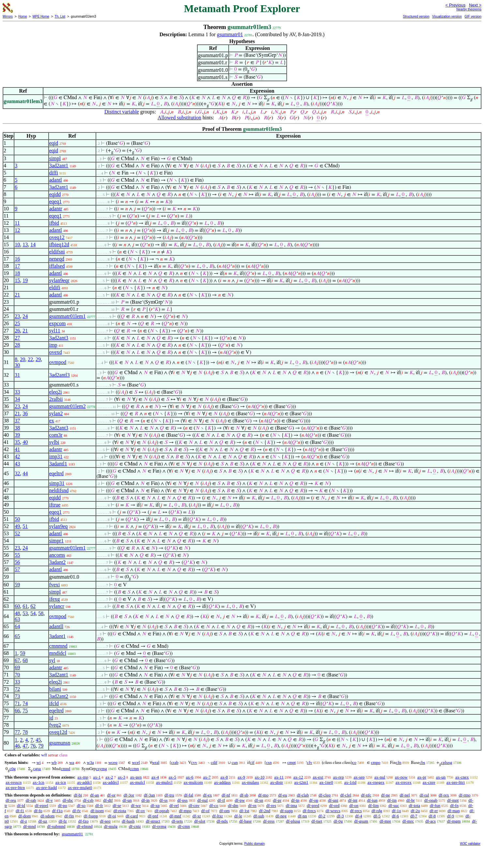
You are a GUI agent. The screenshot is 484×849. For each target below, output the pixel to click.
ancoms (57, 555)
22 (30, 359)
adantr (55, 208)
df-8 (432, 815)
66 (17, 710)
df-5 (377, 815)
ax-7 (207, 777)
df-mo (263, 795)
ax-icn (60, 782)
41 (17, 449)
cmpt (291, 762)
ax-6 (189, 777)
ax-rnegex (376, 782)
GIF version (472, 16)
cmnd (65, 768)
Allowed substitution (179, 117)
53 (25, 613)
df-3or (129, 795)
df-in (145, 800)
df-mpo (185, 810)
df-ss (163, 800)
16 (17, 259)
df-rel (174, 805)
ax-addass (222, 782)
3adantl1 (58, 463)
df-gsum (361, 821)
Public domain (254, 843)
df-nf (226, 795)
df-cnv (194, 805)
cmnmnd (58, 646)
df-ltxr (217, 815)
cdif (214, 762)
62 (33, 606)
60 (17, 606)
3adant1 (57, 636)
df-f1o (57, 810)
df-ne (385, 795)
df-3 (340, 815)
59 (17, 584)
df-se (117, 805)
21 (17, 294)
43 (17, 463)
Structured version (416, 16)
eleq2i (55, 392)
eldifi (54, 287)
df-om (224, 810)
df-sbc (68, 800)
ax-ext (318, 777)
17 (17, 266)
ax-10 (260, 777)
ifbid (54, 223)
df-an (94, 795)
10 (17, 244)
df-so (81, 805)
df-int (352, 800)
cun (235, 762)
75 (25, 710)
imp (53, 345)
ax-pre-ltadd (46, 787)
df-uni (333, 800)
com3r (56, 435)
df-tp (295, 800)
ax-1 (97, 777)
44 (25, 473)
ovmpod (57, 362)
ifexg (54, 599)
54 (33, 613)
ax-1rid (350, 782)
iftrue (55, 505)
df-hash (128, 821)
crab (174, 762)
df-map (453, 810)
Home (22, 16)
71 (17, 703)
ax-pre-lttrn (15, 787)
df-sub (258, 815)
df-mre (385, 821)
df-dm (233, 805)
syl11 (54, 330)
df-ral (424, 795)
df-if (221, 800)
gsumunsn (59, 743)
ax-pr (421, 777)
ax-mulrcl (164, 782)
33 (17, 392)
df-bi (78, 795)
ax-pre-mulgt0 (80, 787)
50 (17, 519)
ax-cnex (462, 777)
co (354, 762)
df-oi (112, 815)
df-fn (454, 805)
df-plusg (293, 821)
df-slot (199, 821)
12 (17, 230)
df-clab (303, 795)
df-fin (69, 815)
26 (17, 330)
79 (40, 746)
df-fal (188, 795)
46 (17, 746)
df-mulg (110, 826)
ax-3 (121, 777)
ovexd (55, 352)
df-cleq (325, 795)
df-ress (269, 821)
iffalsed (57, 266)
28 (17, 345)
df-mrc (408, 821)
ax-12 (298, 777)
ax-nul (379, 777)
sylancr (56, 606)
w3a (90, 762)
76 (33, 746)
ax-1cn (38, 782)
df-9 (450, 815)
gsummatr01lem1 (67, 316)
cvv (194, 762)
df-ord (334, 805)
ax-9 (241, 777)
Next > (475, 5)
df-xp (154, 805)
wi (39, 762)
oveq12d (58, 732)
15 (17, 280)
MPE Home (41, 16)
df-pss (182, 800)
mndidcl (57, 653)
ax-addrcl (111, 782)
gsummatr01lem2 (67, 406)
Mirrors (8, 16)
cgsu (37, 768)
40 (25, 442)
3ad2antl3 (59, 375)
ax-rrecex (404, 782)
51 (25, 526)
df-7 (413, 815)
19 (25, 280)
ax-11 (279, 777)
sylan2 (56, 413)
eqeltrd (56, 473)
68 (25, 660)
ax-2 (109, 777)
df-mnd (29, 826)
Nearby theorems (468, 9)
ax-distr (276, 782)
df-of (205, 810)
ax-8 (224, 777)
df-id (21, 805)
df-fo (38, 810)
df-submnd (56, 826)
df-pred (313, 805)
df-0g (338, 821)
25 (17, 323)
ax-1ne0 (326, 782)
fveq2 (55, 725)
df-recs (356, 810)
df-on (353, 805)
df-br (410, 800)
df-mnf (175, 815)
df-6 (395, 815)
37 (17, 420)
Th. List (60, 16)
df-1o (396, 810)
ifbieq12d (59, 244)
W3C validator (470, 843)
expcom (57, 323)
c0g (12, 768)
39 (17, 435)
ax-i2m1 (301, 782)
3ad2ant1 (58, 165)
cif (252, 762)
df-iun (372, 800)
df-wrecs (332, 810)
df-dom (24, 815)
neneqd (56, 259)
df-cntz (135, 826)
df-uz (42, 821)
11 (17, 223)
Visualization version (447, 16)
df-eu (282, 795)
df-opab (430, 800)
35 (17, 442)
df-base (245, 821)
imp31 (56, 456)
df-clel (345, 795)
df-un (127, 800)
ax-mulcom (193, 782)
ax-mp (83, 777)
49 (17, 526)
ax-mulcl (137, 782)
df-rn (252, 805)
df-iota (414, 805)
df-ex (207, 795)
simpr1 (56, 540)
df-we (136, 805)
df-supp (286, 810)
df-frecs (309, 810)
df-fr (99, 805)
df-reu (11, 800)
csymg (101, 768)
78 (25, 732)
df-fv (76, 810)
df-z (23, 821)
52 (17, 533)
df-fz (63, 821)
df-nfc (366, 795)
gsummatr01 (230, 34)
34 (17, 399)
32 (17, 473)
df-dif (108, 800)
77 (17, 732)
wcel (136, 762)
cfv (309, 762)
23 (17, 316)
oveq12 (57, 237)
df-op (313, 800)
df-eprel (41, 805)
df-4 (358, 815)
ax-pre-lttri (455, 782)
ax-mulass (250, 782)
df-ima (291, 805)
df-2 (321, 815)
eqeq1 (55, 201)
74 (25, 703)
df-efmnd (84, 826)
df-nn (302, 815)
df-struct (153, 821)
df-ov (140, 810)
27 (17, 338)
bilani (55, 689)
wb (54, 762)
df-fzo (83, 821)
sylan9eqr (59, 280)
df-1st (244, 810)
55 (17, 555)
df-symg (159, 826)
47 (25, 746)
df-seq (105, 821)
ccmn (134, 768)
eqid (53, 143)
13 (25, 244)
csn (269, 762)
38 (17, 428)
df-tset (316, 821)
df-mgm (454, 821)
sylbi (54, 442)
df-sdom (47, 815)
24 (25, 316)
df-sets (177, 821)
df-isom (97, 810)
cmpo (375, 762)
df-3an (149, 795)
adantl (55, 180)
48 (17, 613)
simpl (55, 158)
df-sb (244, 795)
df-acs (430, 821)
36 (25, 413)
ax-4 (155, 777)
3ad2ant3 (58, 338)
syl (52, 660)
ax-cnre (429, 782)
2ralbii (56, 399)
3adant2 (57, 562)
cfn (398, 762)
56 (17, 562)
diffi (53, 172)
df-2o (415, 810)
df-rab (31, 800)
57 (17, 569)
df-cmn (184, 826)
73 (17, 696)
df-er (434, 810)
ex (51, 420)
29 (38, 359)
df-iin (392, 800)
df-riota (119, 810)
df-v (49, 800)
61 (25, 606)
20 (22, 359)
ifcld (54, 703)
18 (17, 273)
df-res (271, 805)
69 (17, 667)
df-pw (239, 800)
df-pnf (153, 815)
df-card (132, 815)
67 (17, 660)
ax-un (441, 777)
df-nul (202, 800)
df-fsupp (91, 815)
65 (17, 636)
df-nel (405, 795)
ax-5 (172, 777)
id (51, 717)
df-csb (88, 800)
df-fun (435, 805)
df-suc (393, 805)
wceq (112, 762)
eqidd (55, 194)
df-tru (169, 795)
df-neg (281, 815)
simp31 (57, 483)
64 (17, 626)
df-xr (196, 815)
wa (71, 762)
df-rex (444, 795)
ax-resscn (14, 782)
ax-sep (359, 777)
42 (17, 456)
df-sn (258, 800)
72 (17, 689)
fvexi (54, 584)
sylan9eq (58, 526)
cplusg (446, 762)
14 (33, 244)
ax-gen (136, 777)
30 (17, 365)
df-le (238, 815)
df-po (62, 805)
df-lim (373, 805)
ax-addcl (84, 782)
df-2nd (264, 810)
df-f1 (20, 810)
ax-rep (338, 777)
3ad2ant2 (58, 696)
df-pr (277, 800)
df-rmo (465, 795)
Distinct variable (121, 111)
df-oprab (162, 810)
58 (40, 613)
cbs (422, 762)
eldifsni (57, 251)
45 (38, 740)
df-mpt (453, 800)
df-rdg (376, 810)
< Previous (455, 5)
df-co (213, 805)
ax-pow (401, 777)
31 (17, 375)
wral (155, 762)
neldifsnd (59, 490)
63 (17, 619)
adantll (56, 626)
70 (17, 674)
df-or (111, 795)
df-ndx (222, 821)
